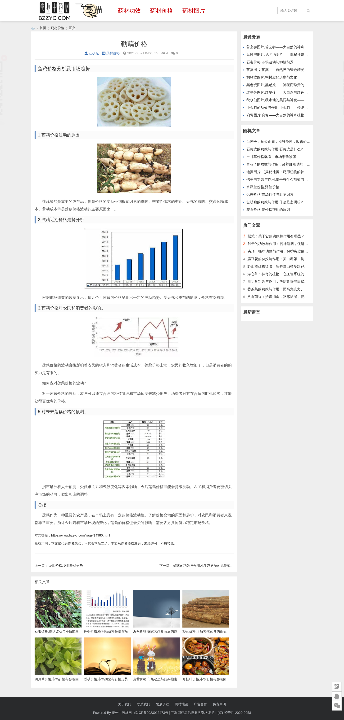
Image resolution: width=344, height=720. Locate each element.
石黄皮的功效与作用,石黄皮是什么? (274, 149)
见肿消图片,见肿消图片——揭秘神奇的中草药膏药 (286, 54)
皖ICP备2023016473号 (151, 713)
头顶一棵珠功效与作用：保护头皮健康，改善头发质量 (290, 251)
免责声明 (219, 704)
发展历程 (162, 704)
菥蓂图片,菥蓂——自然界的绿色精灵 (275, 70)
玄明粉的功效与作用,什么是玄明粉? (274, 202)
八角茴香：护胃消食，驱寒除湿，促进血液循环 (284, 297)
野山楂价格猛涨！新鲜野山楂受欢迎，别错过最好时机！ (291, 266)
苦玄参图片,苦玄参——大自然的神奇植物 (278, 47)
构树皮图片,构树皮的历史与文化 (271, 77)
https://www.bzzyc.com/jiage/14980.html (80, 535)
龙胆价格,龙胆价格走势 (66, 565)
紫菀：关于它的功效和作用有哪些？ (276, 236)
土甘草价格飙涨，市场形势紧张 (271, 157)
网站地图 (181, 704)
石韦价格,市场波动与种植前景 (270, 62)
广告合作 (200, 704)
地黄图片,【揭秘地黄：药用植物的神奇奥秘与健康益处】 (291, 172)
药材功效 (129, 10)
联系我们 (143, 704)
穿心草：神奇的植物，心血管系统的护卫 (279, 274)
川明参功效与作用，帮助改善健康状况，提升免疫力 (288, 281)
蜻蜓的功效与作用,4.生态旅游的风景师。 (203, 565)
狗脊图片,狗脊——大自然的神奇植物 (275, 115)
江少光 (92, 53)
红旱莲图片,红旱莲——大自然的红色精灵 (278, 92)
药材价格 (161, 10)
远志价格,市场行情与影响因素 (270, 194)
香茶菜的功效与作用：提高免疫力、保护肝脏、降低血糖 (291, 289)
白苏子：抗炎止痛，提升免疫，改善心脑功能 (281, 142)
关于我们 (124, 704)
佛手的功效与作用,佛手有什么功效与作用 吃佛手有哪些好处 (293, 179)
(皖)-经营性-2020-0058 (234, 713)
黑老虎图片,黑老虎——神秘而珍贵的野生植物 (282, 85)
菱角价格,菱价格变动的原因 (268, 210)
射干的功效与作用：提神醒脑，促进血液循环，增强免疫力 (294, 244)
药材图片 (193, 10)
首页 (43, 28)
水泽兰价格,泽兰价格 (262, 187)
